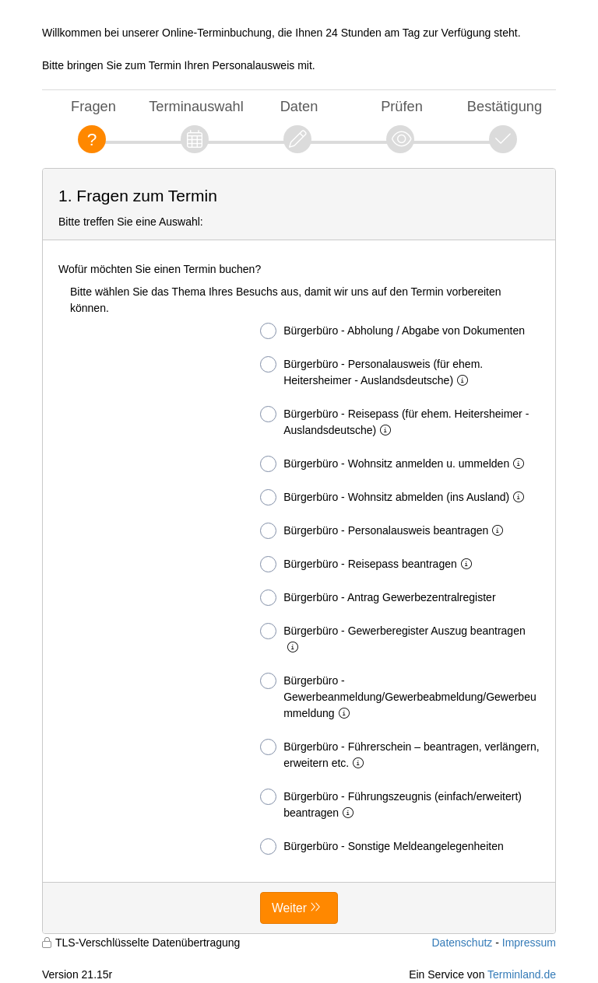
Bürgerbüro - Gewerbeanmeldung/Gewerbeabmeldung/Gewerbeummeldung (398, 696)
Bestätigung (504, 106)
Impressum (529, 942)
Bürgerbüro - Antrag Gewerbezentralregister (377, 597)
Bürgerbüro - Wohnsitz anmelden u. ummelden (395, 464)
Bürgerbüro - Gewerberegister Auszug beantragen (393, 638)
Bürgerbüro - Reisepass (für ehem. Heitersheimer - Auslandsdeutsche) (394, 421)
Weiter (289, 908)
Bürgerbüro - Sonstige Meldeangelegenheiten (382, 846)
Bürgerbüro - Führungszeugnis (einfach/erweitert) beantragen (391, 804)
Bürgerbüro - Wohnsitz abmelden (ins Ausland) (395, 497)
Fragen (93, 106)
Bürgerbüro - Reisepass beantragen (369, 564)
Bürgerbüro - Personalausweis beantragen (384, 531)
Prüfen (402, 106)
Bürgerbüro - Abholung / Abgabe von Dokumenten (392, 331)
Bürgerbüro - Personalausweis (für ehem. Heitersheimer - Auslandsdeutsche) (371, 371)
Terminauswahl (196, 106)
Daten (299, 106)
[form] (299, 551)
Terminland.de (521, 974)
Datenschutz (461, 942)
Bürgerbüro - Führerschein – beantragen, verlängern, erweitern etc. (399, 754)
